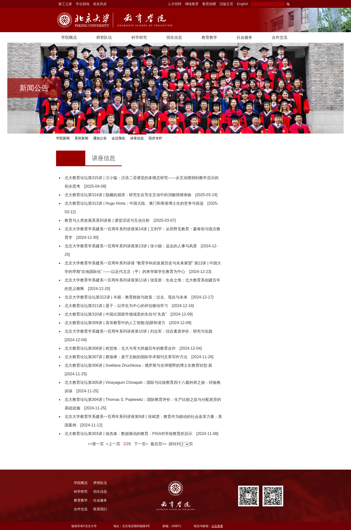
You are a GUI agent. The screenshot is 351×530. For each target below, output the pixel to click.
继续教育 (192, 4)
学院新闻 (63, 138)
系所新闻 (81, 138)
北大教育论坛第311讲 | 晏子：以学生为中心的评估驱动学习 (129, 306)
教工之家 (65, 4)
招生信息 (174, 37)
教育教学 (209, 37)
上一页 (114, 444)
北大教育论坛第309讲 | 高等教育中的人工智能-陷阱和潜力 (128, 323)
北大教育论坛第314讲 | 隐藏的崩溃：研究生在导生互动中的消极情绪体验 (141, 195)
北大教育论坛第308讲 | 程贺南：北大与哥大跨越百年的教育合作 (133, 348)
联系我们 (100, 509)
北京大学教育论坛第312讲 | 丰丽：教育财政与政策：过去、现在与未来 (139, 297)
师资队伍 (104, 37)
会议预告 (118, 138)
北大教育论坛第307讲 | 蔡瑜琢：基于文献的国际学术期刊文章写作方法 (139, 357)
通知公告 (100, 138)
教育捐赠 (209, 4)
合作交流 (279, 37)
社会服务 (244, 37)
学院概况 (69, 37)
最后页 (155, 444)
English (242, 4)
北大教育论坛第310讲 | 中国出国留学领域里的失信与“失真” (129, 314)
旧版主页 (226, 4)
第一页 (98, 444)
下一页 (139, 444)
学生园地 (82, 4)
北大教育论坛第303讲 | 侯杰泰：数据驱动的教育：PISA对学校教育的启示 (141, 434)
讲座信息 (137, 138)
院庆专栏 (155, 138)
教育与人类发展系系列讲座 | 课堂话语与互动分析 (120, 220)
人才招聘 (174, 4)
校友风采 (100, 4)
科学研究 (139, 37)
